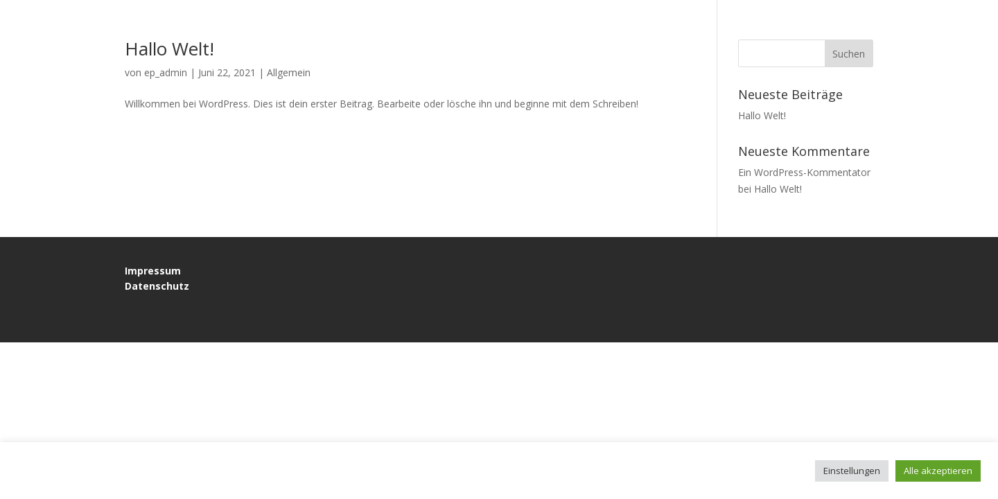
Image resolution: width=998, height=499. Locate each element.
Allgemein (288, 72)
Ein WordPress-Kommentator (804, 172)
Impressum (153, 270)
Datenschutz (157, 285)
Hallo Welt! (169, 48)
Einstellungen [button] (851, 470)
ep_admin (165, 72)
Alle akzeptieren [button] (938, 470)
